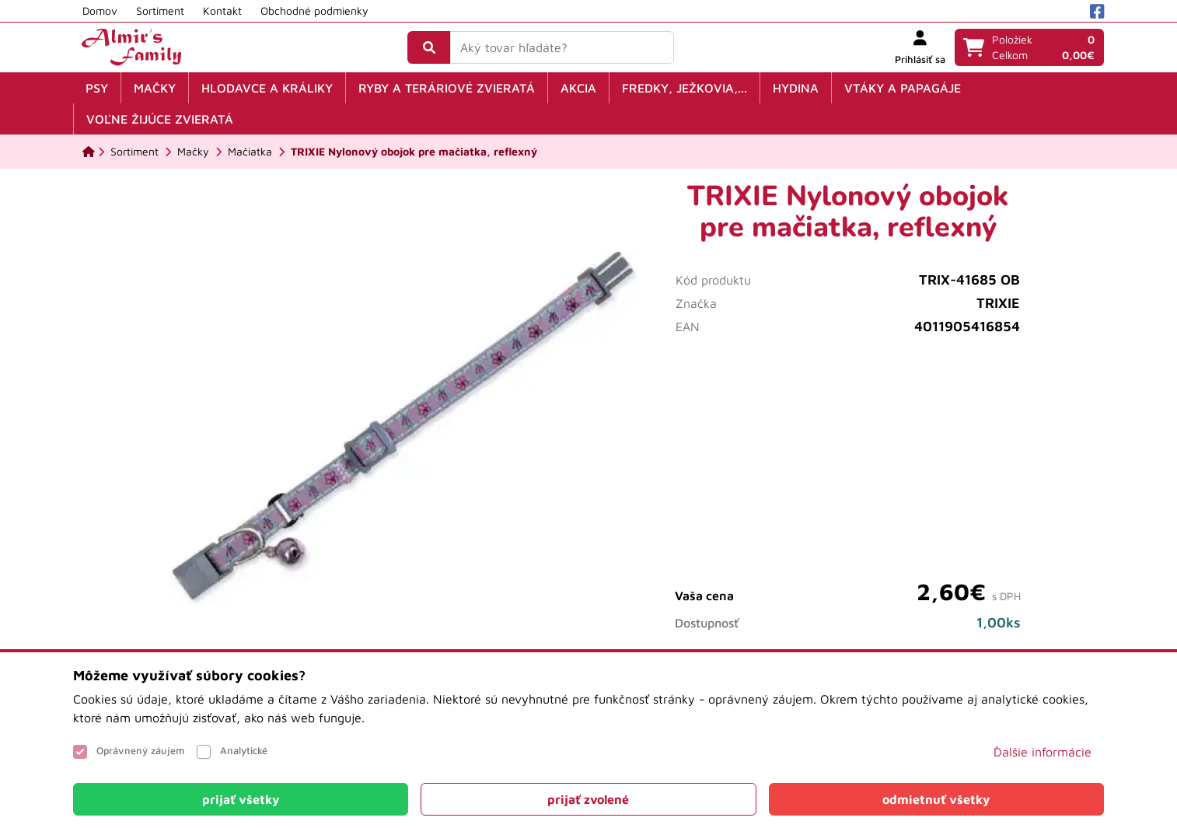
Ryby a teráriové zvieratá (446, 88)
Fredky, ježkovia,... (684, 88)
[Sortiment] (134, 151)
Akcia (578, 88)
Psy (97, 88)
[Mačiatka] (250, 151)
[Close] (240, 799)
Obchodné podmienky (314, 10)
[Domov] (88, 151)
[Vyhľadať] (429, 47)
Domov (99, 10)
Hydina (796, 88)
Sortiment (160, 10)
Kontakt (222, 10)
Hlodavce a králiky (267, 88)
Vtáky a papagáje (902, 88)
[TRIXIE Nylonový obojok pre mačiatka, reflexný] (414, 151)
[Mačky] (193, 151)
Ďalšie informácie (1042, 752)
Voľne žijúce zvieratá (159, 119)
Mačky (155, 88)
